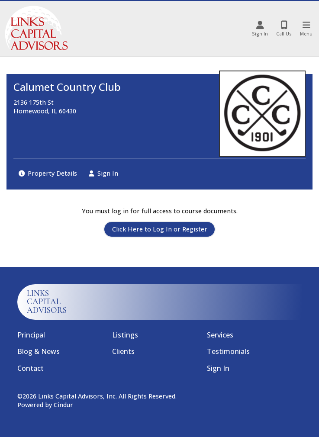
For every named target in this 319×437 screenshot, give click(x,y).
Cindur (63, 405)
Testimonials (228, 351)
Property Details (48, 173)
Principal (31, 335)
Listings (125, 335)
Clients (123, 351)
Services (220, 335)
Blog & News (38, 351)
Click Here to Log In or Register (159, 229)
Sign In (103, 173)
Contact (30, 368)
